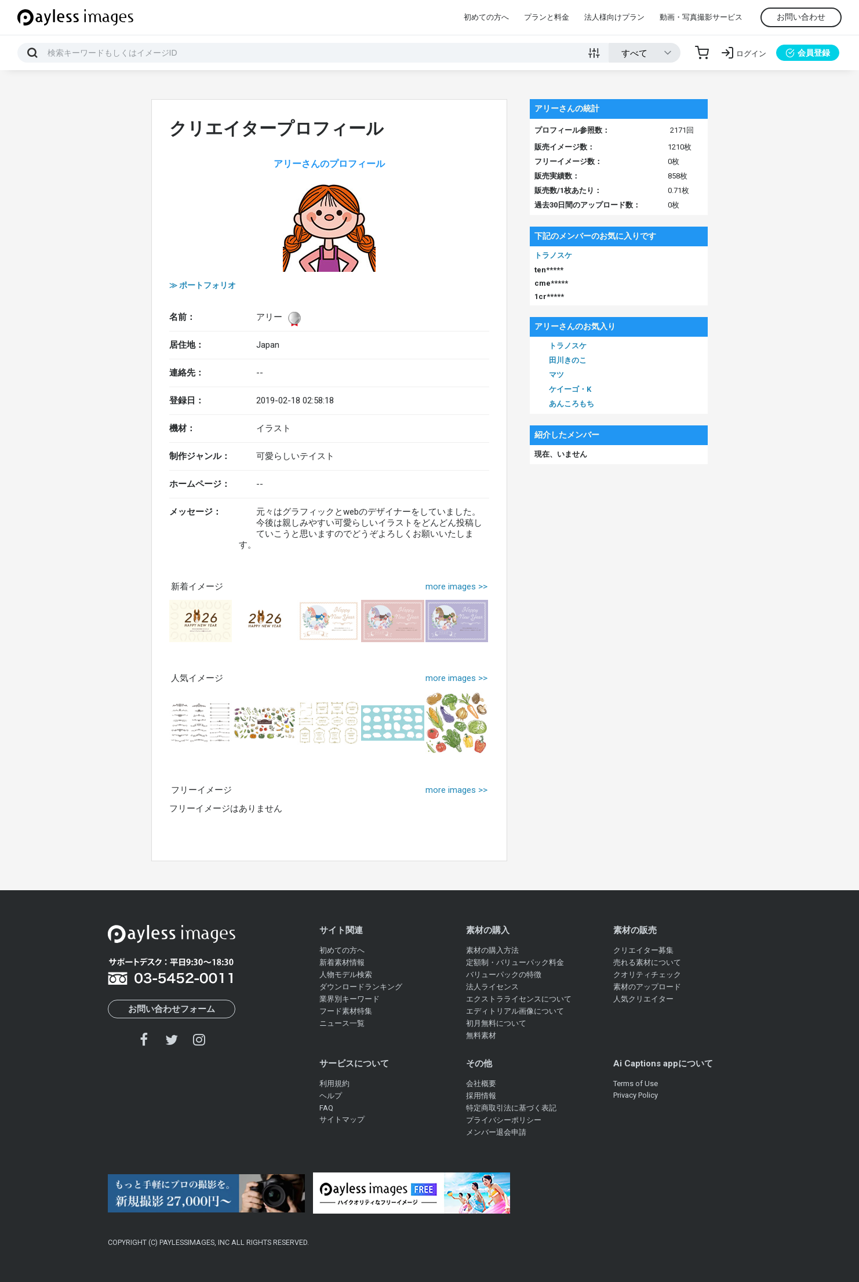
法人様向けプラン (614, 17)
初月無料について (496, 1023)
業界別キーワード (349, 999)
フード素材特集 (345, 1011)
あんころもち (571, 403)
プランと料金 (546, 17)
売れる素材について (647, 962)
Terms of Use (635, 1083)
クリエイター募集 (643, 950)
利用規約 (334, 1083)
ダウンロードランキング (360, 986)
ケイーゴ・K (570, 389)
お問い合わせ (801, 16)
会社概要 (481, 1083)
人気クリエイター (643, 999)
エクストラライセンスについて (519, 999)
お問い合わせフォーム (171, 1009)
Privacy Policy (635, 1095)
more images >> (456, 586)
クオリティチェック (647, 974)
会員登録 (807, 52)
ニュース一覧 (342, 1023)
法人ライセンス (492, 986)
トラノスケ (553, 255)
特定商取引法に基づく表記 (511, 1107)
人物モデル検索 (345, 974)
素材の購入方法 (492, 950)
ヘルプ (330, 1095)
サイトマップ (342, 1119)
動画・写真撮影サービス (701, 17)
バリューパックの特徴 (503, 974)
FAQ (326, 1107)
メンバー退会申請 (496, 1132)
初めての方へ (486, 17)
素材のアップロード (647, 986)
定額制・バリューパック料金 (515, 962)
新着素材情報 (342, 962)
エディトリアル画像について (515, 1011)
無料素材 (481, 1035)
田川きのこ (568, 360)
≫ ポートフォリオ (202, 285)
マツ (556, 374)
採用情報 (481, 1095)
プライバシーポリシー (503, 1120)
